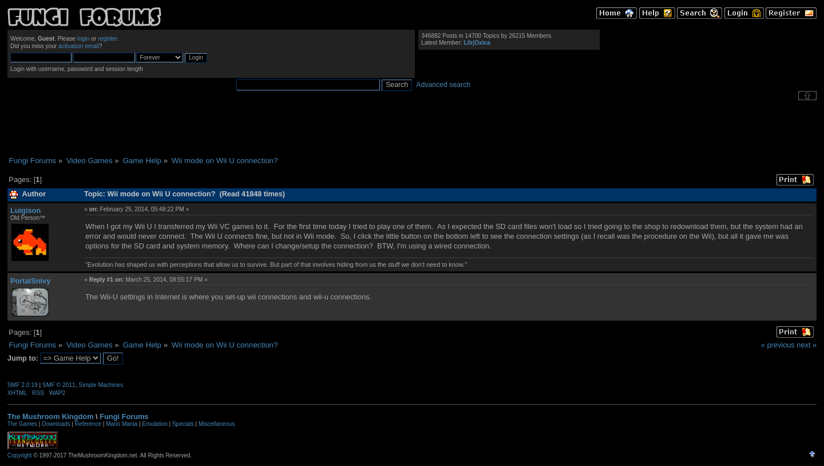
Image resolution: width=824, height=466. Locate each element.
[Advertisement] (412, 128)
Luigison (25, 210)
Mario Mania (121, 424)
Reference (88, 424)
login (83, 38)
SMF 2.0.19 (22, 385)
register (107, 38)
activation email (78, 46)
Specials (183, 424)
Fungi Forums (124, 416)
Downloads (56, 424)
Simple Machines (100, 385)
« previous (778, 345)
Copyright (19, 455)
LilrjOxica (477, 43)
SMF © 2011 (59, 385)
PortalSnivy (30, 281)
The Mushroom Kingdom (50, 416)
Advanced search (443, 85)
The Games (22, 424)
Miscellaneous (217, 424)
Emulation (154, 424)
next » (807, 345)
